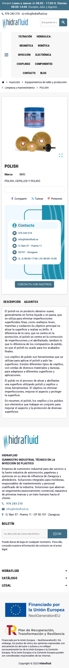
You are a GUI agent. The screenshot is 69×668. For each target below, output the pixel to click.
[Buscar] (53, 22)
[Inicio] (3, 82)
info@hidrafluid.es (34, 13)
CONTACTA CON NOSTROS (34, 284)
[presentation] (30, 560)
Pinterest (55, 198)
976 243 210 (11, 13)
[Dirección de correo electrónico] (25, 533)
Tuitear (37, 198)
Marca (9, 174)
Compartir (19, 198)
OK (57, 534)
